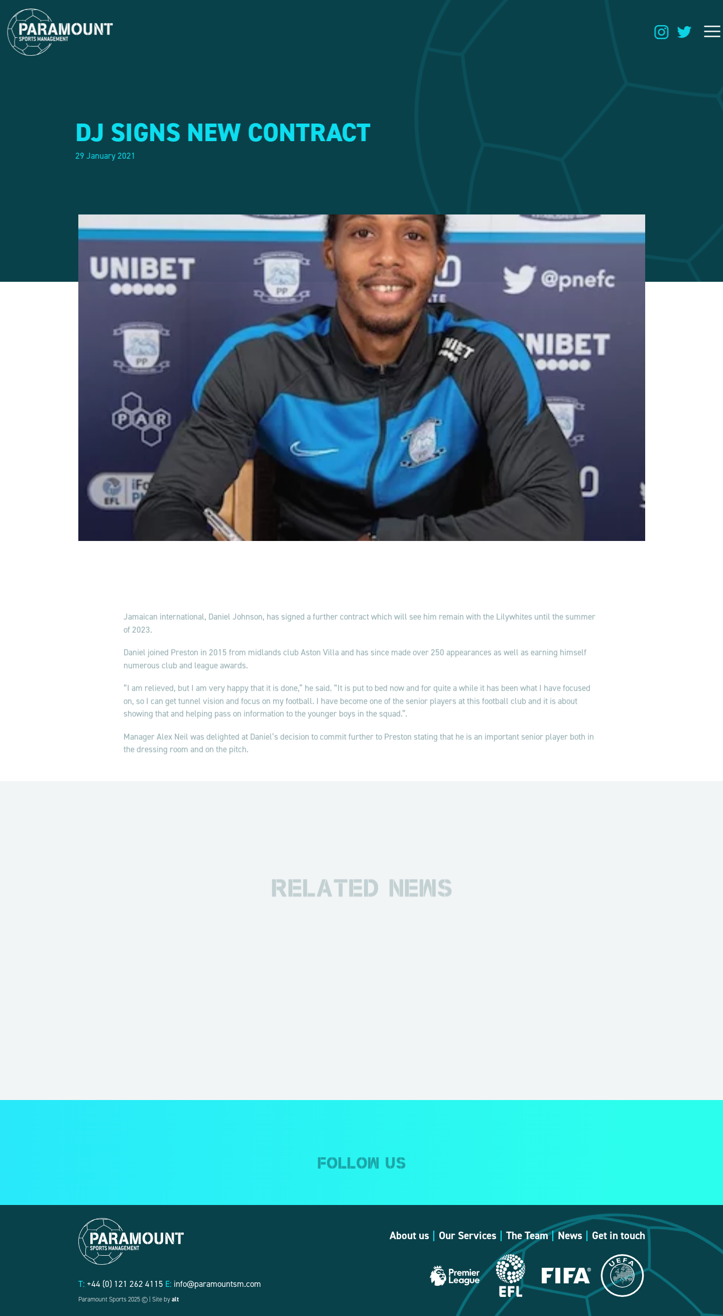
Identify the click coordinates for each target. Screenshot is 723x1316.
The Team (527, 1236)
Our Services (468, 1236)
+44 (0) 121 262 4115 (125, 1283)
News (570, 1236)
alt (175, 1299)
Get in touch (618, 1236)
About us (409, 1236)
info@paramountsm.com (217, 1283)
